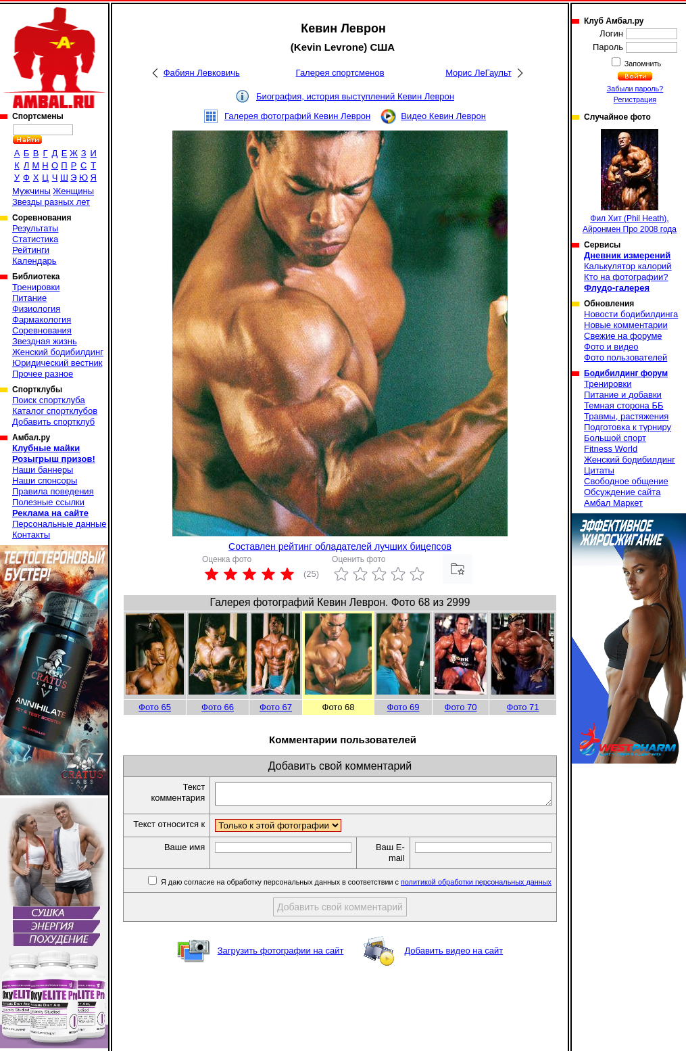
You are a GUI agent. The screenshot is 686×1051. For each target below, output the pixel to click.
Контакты (31, 535)
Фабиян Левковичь (202, 73)
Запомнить (642, 64)
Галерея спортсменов (340, 73)
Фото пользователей (625, 357)
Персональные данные (59, 524)
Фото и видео (611, 347)
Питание (29, 298)
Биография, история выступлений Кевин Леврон (355, 96)
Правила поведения (53, 491)
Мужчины (31, 191)
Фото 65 (155, 707)
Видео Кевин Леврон (443, 116)
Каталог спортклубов (54, 411)
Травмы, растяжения (626, 416)
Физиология (36, 309)
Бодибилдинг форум (626, 373)
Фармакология (41, 319)
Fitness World (610, 449)
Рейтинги (30, 250)
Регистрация (635, 99)
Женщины (73, 191)
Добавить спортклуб (53, 422)
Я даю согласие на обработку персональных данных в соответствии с (355, 895)
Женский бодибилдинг (57, 352)
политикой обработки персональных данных (476, 895)
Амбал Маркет (613, 503)
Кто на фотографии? (626, 277)
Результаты (35, 228)
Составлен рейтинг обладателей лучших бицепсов (339, 546)
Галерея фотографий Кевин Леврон (297, 116)
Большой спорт (615, 438)
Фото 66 (217, 707)
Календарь (34, 261)
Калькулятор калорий (628, 266)
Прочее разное (42, 374)
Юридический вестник (57, 363)
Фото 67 (276, 707)
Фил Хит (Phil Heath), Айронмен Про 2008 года (630, 181)
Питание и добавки (623, 395)
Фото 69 (403, 707)
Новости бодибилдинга (631, 314)
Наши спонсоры (44, 480)
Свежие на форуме (623, 336)
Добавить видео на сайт (453, 963)
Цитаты (599, 470)
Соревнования (42, 330)
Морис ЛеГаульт (478, 73)
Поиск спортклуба (48, 400)
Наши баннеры (42, 470)
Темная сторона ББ (624, 405)
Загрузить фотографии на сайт (281, 963)
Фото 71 (523, 707)
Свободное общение (626, 481)
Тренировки (35, 287)
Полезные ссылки (48, 502)
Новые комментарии (626, 325)
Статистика (35, 239)
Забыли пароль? (635, 89)
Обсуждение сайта (622, 492)
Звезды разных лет (51, 202)
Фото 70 (461, 707)
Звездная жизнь (44, 341)
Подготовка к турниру (627, 427)
